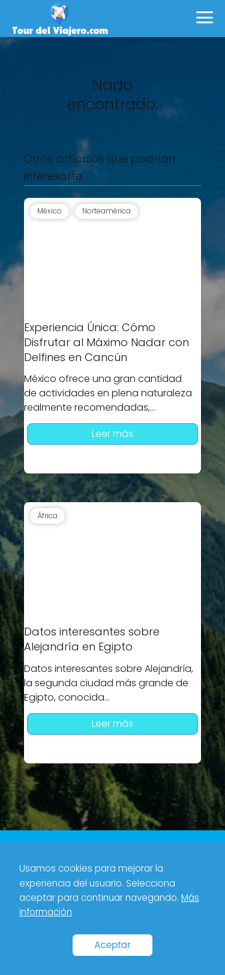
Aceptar (112, 945)
